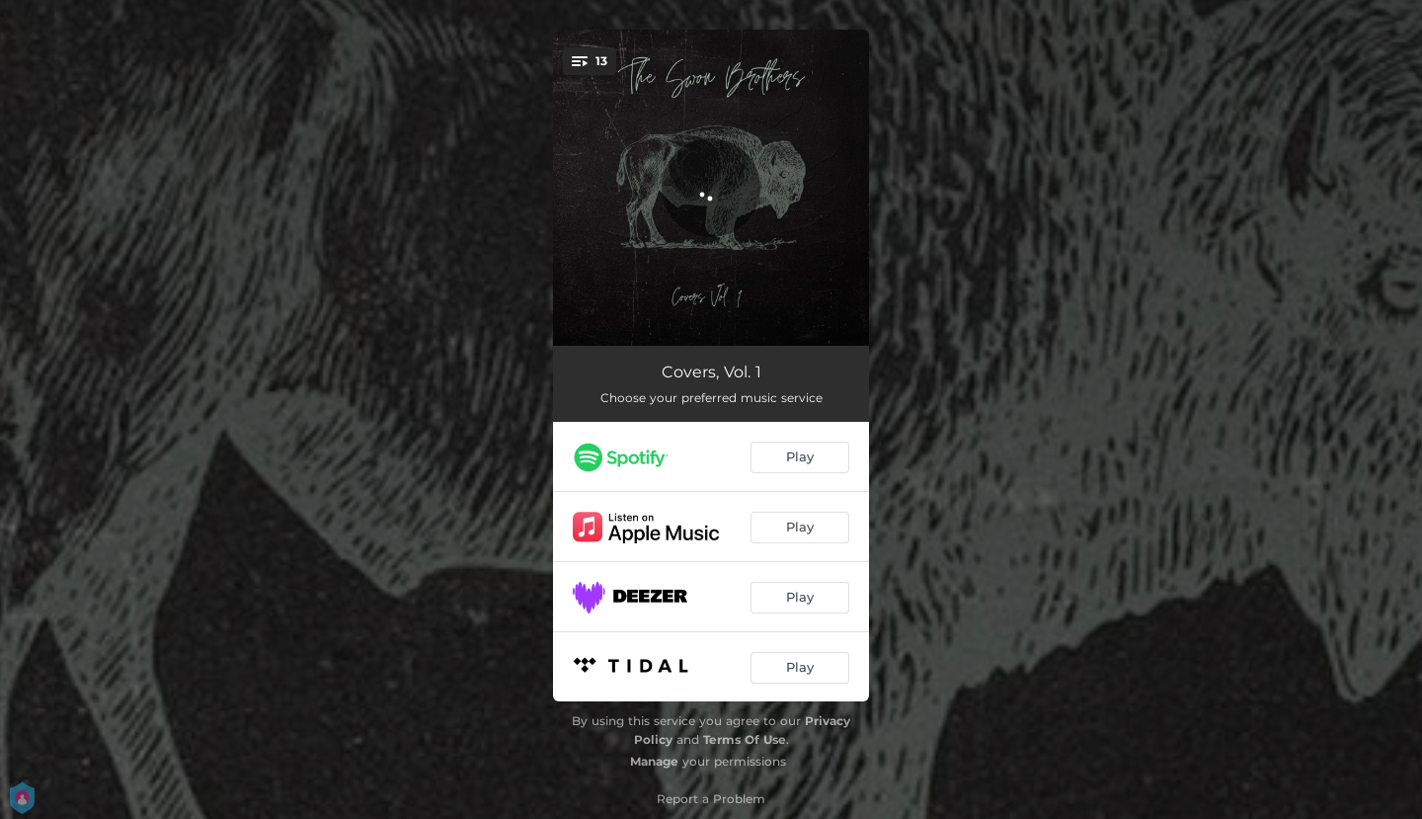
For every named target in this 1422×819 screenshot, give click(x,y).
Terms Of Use (744, 739)
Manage (654, 761)
